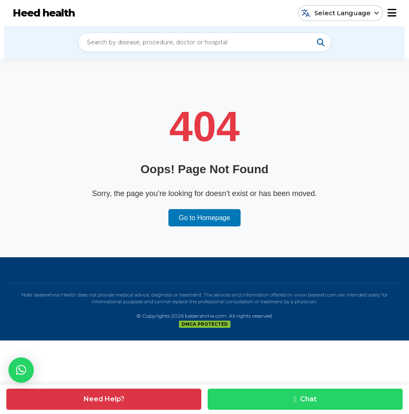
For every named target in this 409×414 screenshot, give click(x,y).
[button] (21, 370)
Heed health (44, 13)
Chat (305, 399)
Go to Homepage (204, 217)
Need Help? (104, 399)
